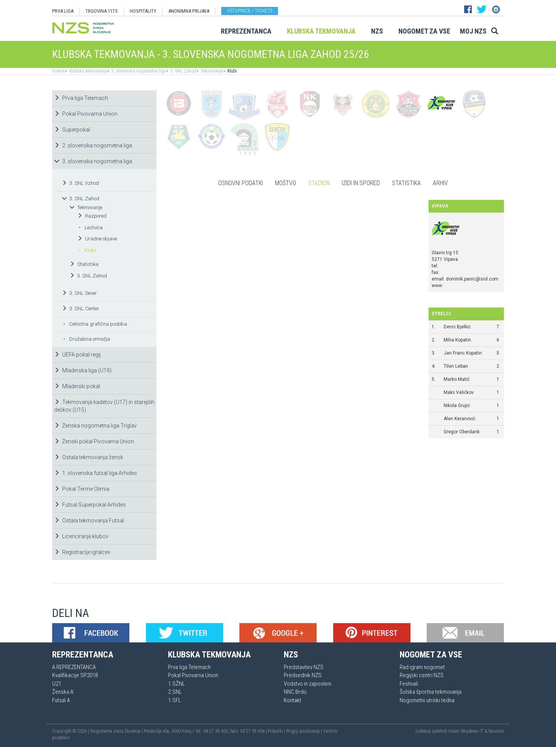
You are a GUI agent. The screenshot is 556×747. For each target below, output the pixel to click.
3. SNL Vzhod (80, 183)
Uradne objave (97, 239)
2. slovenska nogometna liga (93, 145)
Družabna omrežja (86, 339)
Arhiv (440, 183)
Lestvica (90, 227)
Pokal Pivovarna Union (85, 114)
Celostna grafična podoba (95, 324)
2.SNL (175, 691)
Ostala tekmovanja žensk (88, 457)
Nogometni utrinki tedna (427, 700)
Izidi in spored (361, 183)
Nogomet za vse (424, 31)
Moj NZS (473, 31)
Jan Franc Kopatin (463, 353)
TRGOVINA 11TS (101, 11)
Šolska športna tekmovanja (430, 691)
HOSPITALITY (143, 11)
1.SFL (174, 700)
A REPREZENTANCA (74, 667)
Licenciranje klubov (81, 536)
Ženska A (62, 691)
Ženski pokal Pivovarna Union (94, 441)
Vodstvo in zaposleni (307, 683)
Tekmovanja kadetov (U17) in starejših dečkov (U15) (104, 406)
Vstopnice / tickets (249, 11)
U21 (56, 683)
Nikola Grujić (457, 405)
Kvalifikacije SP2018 (75, 675)
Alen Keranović (459, 418)
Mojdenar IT (472, 731)
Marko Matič (457, 379)
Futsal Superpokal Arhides (90, 505)
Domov (58, 71)
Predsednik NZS (303, 675)
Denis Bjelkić (457, 327)
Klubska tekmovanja (321, 31)
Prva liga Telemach (81, 98)
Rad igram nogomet (422, 667)
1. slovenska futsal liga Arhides (95, 473)
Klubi (231, 71)
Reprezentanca (246, 31)
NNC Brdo (295, 691)
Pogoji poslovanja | (304, 731)
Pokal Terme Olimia (81, 489)
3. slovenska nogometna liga (138, 71)
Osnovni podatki (240, 183)
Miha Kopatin (457, 340)
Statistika (84, 264)
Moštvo (285, 183)
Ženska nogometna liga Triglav (95, 426)
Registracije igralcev (82, 552)
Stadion (319, 183)
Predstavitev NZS (304, 667)
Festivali (409, 683)
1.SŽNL (176, 683)
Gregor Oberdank (462, 431)
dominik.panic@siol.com (472, 279)
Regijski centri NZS (422, 675)
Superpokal (72, 130)
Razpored (92, 216)
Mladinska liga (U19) (83, 370)
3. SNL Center (80, 308)
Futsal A (61, 700)
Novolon (496, 731)
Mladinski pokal (77, 386)
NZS (377, 31)
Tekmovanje (211, 71)
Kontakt (292, 700)
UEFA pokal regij (77, 355)
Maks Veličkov (459, 392)
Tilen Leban (456, 366)
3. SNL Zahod (182, 71)
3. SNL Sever (79, 293)
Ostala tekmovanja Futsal (89, 520)
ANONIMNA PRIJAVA (188, 11)
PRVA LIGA (62, 11)
